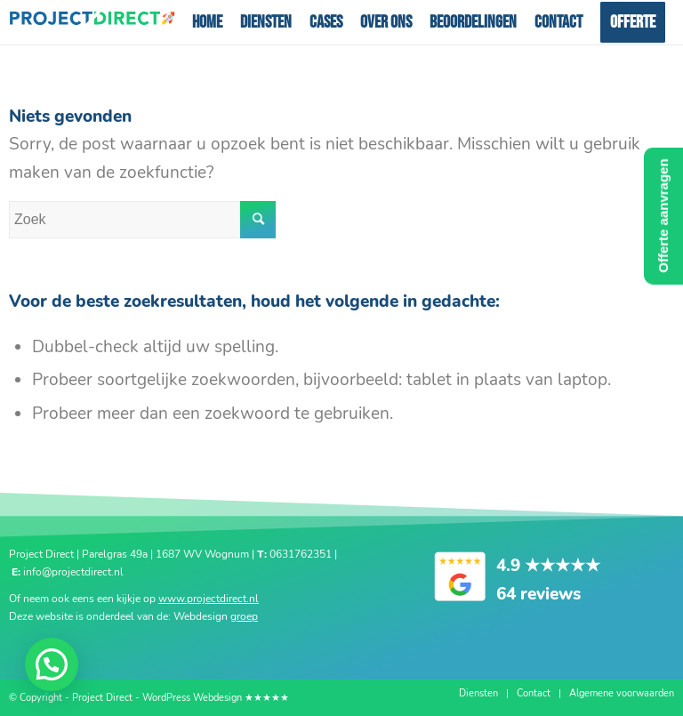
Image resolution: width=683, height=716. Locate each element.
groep (244, 616)
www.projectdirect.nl (208, 598)
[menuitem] (207, 22)
